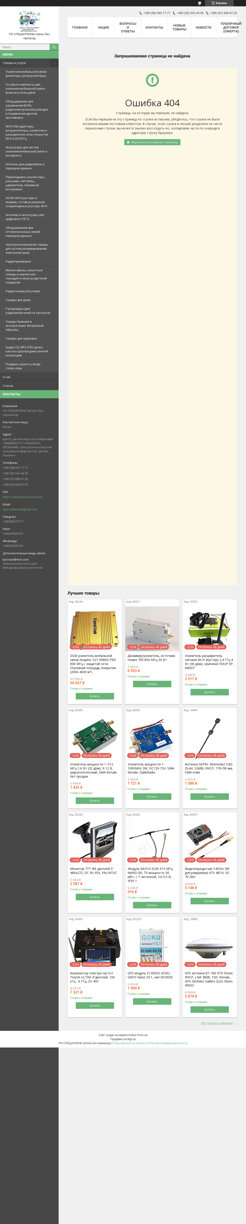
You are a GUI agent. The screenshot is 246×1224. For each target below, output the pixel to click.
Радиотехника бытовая (23, 291)
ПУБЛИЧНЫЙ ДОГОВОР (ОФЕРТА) (231, 27)
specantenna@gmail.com (20, 509)
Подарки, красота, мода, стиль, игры (23, 366)
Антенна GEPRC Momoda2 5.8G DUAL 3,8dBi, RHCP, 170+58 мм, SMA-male (209, 768)
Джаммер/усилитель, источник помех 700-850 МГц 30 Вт (151, 658)
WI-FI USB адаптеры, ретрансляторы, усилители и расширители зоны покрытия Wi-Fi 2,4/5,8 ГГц (27, 132)
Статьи (8, 386)
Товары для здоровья (21, 338)
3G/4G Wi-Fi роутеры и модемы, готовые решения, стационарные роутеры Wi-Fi (26, 202)
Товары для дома (18, 300)
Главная (79, 27)
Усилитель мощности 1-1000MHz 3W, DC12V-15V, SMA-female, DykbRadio (151, 768)
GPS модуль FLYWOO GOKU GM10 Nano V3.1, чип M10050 (150, 975)
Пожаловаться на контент (129, 1043)
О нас (7, 377)
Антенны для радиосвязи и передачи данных (25, 166)
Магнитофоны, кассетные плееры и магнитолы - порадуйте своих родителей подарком (26, 276)
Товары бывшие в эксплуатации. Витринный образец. (25, 325)
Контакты (154, 27)
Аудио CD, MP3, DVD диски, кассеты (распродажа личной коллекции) (27, 351)
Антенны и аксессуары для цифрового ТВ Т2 (25, 217)
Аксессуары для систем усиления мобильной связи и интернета (26, 151)
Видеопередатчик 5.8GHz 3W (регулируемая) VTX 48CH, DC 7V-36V (207, 873)
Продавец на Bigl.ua (123, 1039)
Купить (95, 696)
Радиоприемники (18, 261)
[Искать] (54, 47)
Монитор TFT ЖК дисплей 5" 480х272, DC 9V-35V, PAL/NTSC (93, 871)
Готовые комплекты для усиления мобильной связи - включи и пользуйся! (26, 88)
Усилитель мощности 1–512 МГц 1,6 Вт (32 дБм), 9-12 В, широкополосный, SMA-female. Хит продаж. (93, 770)
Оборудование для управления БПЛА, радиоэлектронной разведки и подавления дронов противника (27, 109)
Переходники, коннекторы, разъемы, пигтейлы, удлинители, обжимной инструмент (25, 183)
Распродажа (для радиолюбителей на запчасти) (28, 311)
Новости (204, 27)
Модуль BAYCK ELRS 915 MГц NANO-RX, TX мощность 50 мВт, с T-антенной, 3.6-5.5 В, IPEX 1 (150, 875)
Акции (103, 27)
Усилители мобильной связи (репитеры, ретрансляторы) (26, 74)
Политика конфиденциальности (167, 1043)
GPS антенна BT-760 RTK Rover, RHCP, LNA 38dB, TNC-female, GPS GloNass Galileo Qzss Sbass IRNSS (209, 979)
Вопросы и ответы (128, 27)
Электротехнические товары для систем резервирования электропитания (27, 248)
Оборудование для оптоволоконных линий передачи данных (23, 232)
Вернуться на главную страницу (154, 142)
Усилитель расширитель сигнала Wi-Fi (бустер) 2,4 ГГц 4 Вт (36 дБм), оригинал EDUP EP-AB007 (209, 662)
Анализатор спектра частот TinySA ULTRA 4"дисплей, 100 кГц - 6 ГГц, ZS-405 (92, 977)
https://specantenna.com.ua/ (23, 497)
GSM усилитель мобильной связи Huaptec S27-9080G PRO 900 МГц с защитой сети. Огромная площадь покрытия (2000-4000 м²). (93, 664)
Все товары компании (217, 1023)
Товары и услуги (14, 63)
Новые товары (179, 27)
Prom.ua (142, 1035)
